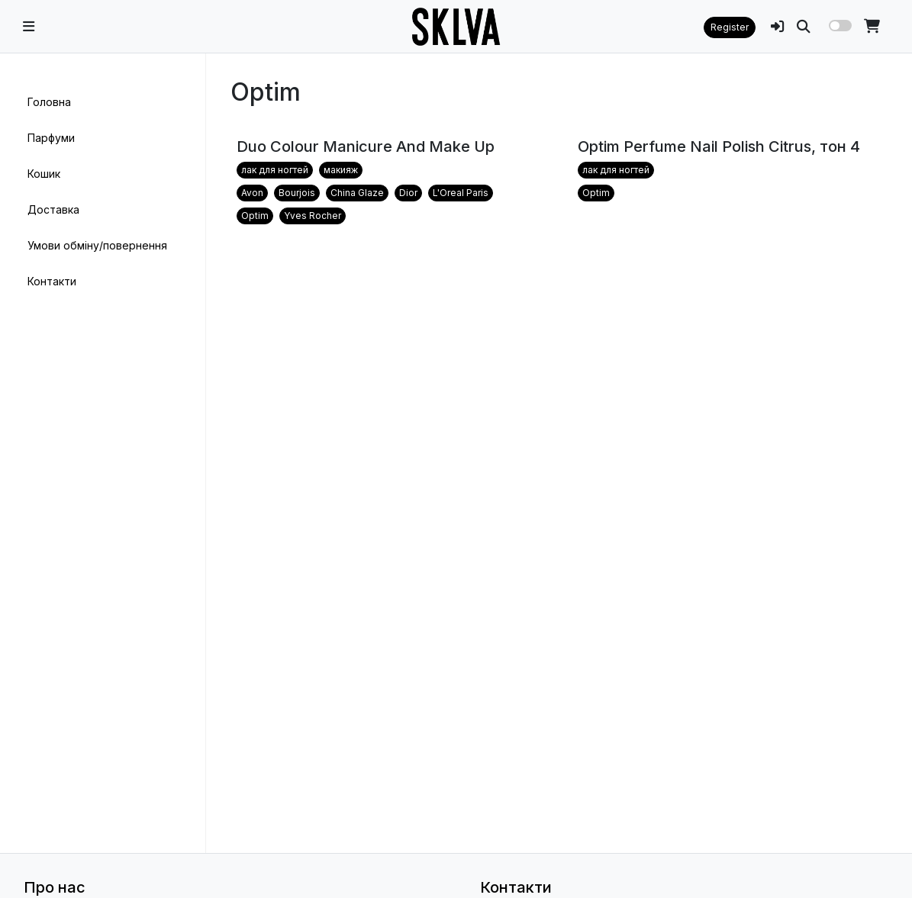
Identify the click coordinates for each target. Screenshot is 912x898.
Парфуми (51, 137)
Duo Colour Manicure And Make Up (366, 146)
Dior (408, 192)
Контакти (51, 281)
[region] (102, 453)
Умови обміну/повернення (97, 245)
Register (730, 27)
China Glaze (357, 192)
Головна (49, 101)
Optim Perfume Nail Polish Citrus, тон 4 (719, 146)
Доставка (53, 209)
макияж (341, 169)
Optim (255, 215)
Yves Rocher (312, 215)
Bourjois (297, 192)
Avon (252, 192)
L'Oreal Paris (460, 192)
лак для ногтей (274, 169)
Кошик (43, 173)
